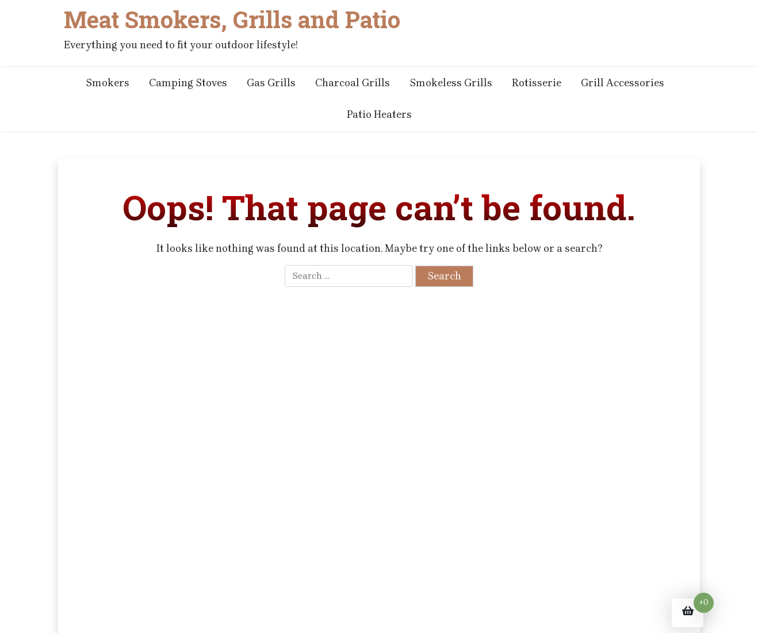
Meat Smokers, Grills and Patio (232, 19)
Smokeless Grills (450, 82)
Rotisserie (536, 82)
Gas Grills (271, 82)
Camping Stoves (188, 82)
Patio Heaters (379, 114)
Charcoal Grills (352, 82)
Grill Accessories (622, 82)
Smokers (107, 82)
